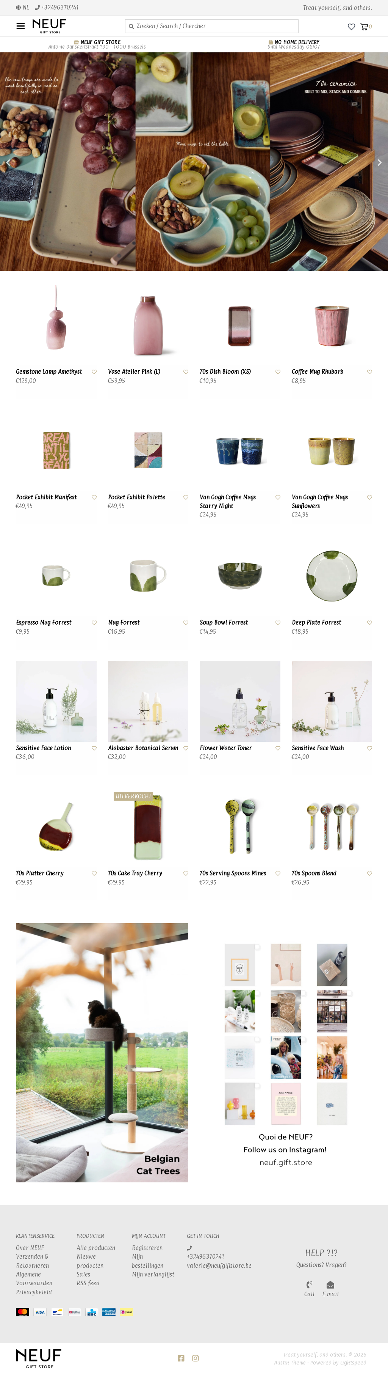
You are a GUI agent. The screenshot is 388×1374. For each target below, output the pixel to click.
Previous (25, 163)
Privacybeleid (34, 1292)
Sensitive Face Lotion (43, 748)
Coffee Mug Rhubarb (317, 371)
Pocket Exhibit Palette (136, 497)
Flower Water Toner (226, 748)
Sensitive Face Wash (318, 748)
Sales (83, 1274)
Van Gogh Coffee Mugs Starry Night (228, 502)
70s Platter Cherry (40, 873)
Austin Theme (290, 1362)
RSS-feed (88, 1283)
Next (363, 163)
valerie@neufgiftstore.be (219, 1265)
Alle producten (96, 1247)
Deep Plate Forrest (316, 622)
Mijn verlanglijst (153, 1274)
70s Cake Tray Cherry (135, 873)
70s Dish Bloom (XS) (225, 371)
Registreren (147, 1247)
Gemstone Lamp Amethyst (49, 371)
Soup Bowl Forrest (224, 622)
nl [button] (22, 7)
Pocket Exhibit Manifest (46, 497)
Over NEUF (30, 1247)
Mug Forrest (123, 622)
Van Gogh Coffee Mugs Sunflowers (320, 502)
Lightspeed (353, 1362)
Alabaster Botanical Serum (143, 748)
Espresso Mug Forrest (43, 622)
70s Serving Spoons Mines (233, 873)
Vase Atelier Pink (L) (134, 371)
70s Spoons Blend (314, 873)
